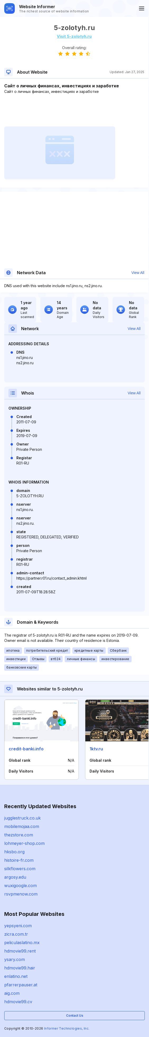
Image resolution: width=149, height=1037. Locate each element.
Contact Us (74, 1015)
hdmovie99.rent (20, 951)
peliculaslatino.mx (22, 942)
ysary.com (14, 959)
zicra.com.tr (16, 934)
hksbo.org (14, 851)
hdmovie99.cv (18, 1001)
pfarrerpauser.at (20, 984)
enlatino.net (15, 976)
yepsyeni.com (18, 925)
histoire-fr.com (19, 860)
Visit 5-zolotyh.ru (74, 36)
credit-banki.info (26, 748)
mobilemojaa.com (21, 826)
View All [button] (137, 273)
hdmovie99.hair (19, 967)
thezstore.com (18, 834)
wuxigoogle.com (20, 885)
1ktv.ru (96, 748)
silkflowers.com (19, 868)
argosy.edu (15, 877)
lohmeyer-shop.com (24, 843)
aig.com (12, 993)
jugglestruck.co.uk (22, 818)
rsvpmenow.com (21, 894)
